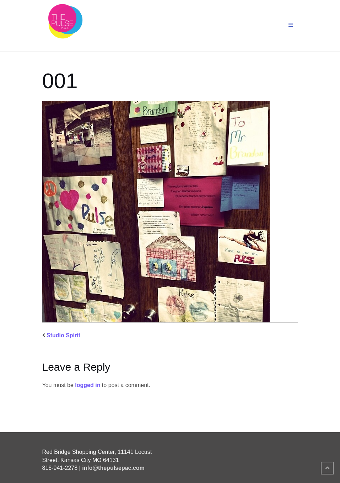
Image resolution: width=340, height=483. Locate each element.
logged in (87, 385)
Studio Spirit (63, 335)
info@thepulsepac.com (113, 468)
